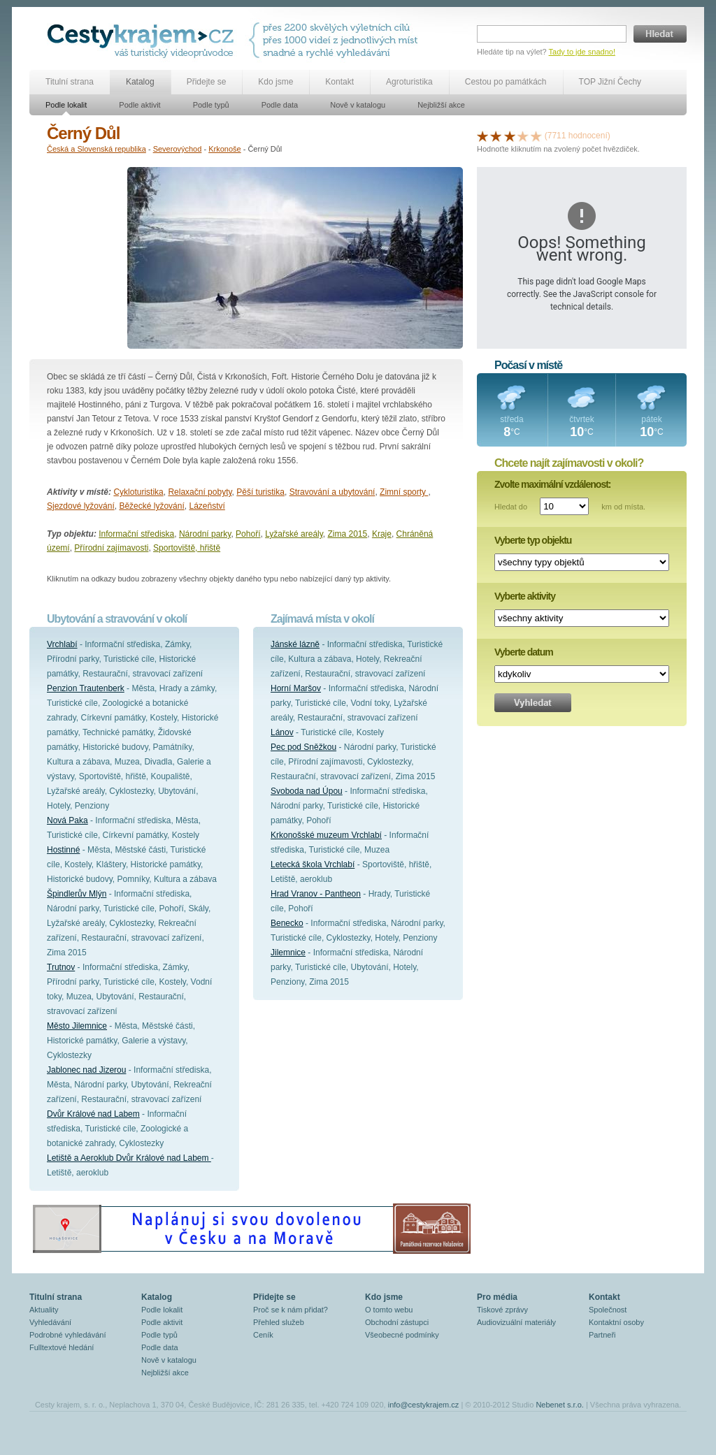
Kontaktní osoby (616, 1322)
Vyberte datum (523, 652)
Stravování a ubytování (332, 492)
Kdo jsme (275, 82)
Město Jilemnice (77, 1026)
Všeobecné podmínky (402, 1335)
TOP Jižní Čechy (610, 82)
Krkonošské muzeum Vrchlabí (326, 835)
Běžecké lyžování (151, 506)
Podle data (280, 105)
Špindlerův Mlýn (76, 894)
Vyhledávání (50, 1322)
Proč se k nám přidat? (290, 1309)
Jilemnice (288, 952)
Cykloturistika (138, 492)
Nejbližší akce (441, 105)
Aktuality (44, 1309)
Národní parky (205, 534)
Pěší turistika (260, 492)
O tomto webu (389, 1309)
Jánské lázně (295, 644)
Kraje (382, 534)
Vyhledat (532, 702)
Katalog (140, 82)
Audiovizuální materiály (516, 1322)
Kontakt (339, 82)
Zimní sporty (404, 492)
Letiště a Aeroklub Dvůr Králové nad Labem (129, 1158)
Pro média (497, 1297)
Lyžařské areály (294, 534)
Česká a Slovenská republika (96, 149)
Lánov (282, 732)
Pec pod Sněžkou (303, 747)
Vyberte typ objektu (532, 540)
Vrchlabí (62, 644)
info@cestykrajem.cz (423, 1404)
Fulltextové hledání (61, 1347)
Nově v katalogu (357, 105)
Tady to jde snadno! (582, 52)
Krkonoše (224, 149)
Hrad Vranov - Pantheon (316, 894)
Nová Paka (67, 820)
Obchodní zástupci (397, 1322)
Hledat (660, 34)
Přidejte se (207, 82)
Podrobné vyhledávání (67, 1335)
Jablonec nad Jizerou (86, 1070)
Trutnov (61, 967)
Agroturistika (409, 82)
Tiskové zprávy (502, 1309)
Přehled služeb (278, 1322)
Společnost (607, 1309)
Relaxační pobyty (199, 492)
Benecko (287, 923)
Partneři (602, 1335)
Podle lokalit (66, 105)
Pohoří (248, 534)
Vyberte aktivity (524, 596)
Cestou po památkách (506, 82)
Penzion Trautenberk (85, 688)
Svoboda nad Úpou (307, 791)
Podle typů (211, 105)
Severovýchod (177, 149)
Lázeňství (206, 506)
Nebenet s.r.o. (560, 1404)
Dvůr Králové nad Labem (93, 1114)
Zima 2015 (348, 534)
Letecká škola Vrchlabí (313, 864)
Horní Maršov (296, 688)
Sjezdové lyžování (81, 506)
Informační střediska (136, 534)
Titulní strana (69, 82)
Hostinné (63, 850)
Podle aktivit (139, 105)
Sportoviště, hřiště (186, 548)
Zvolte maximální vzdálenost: (552, 484)
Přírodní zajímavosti (111, 548)
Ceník (263, 1335)
